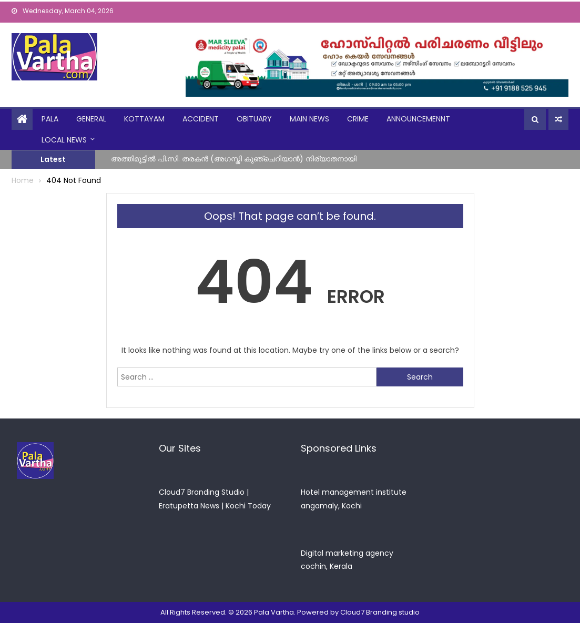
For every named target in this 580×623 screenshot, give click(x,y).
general (91, 119)
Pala (50, 119)
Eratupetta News (189, 506)
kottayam (144, 119)
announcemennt (418, 119)
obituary (254, 119)
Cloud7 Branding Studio (202, 492)
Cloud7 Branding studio (380, 612)
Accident (200, 119)
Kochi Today (248, 506)
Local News (64, 140)
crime (358, 119)
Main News (309, 119)
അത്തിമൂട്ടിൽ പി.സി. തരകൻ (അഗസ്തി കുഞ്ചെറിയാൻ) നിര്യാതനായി (234, 159)
